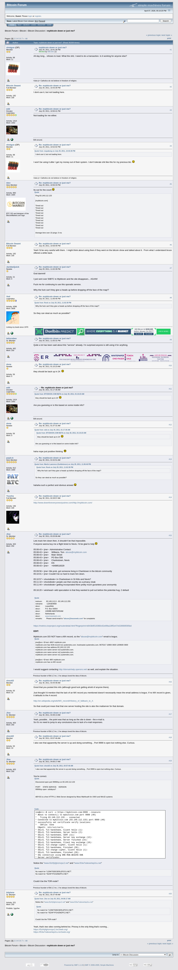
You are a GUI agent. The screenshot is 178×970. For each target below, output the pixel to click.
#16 (170, 682)
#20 (170, 894)
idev (8, 183)
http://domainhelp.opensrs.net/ (73, 669)
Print (169, 38)
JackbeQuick (12, 267)
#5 (171, 184)
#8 (171, 298)
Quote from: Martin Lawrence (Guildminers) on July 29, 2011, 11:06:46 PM (63, 464)
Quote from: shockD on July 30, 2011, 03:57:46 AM (54, 766)
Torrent (42, 21)
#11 (170, 389)
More (49, 25)
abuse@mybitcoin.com (76, 552)
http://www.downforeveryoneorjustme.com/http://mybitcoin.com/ (63, 502)
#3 (171, 110)
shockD (10, 680)
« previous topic (153, 35)
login (30, 16)
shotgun (10, 47)
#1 (171, 50)
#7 (171, 268)
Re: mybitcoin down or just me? (55, 85)
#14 (170, 497)
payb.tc (10, 458)
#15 (170, 535)
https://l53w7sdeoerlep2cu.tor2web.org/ (52, 932)
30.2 (36, 21)
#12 (170, 425)
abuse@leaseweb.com (73, 618)
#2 (171, 87)
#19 (170, 761)
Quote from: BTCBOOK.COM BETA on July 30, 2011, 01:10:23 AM (59, 394)
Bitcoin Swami (13, 85)
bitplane (10, 892)
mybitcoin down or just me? (61, 31)
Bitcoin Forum (11, 31)
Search (26, 25)
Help (19, 25)
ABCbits (51, 52)
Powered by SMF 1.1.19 (73, 965)
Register (41, 25)
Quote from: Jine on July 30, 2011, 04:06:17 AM (52, 899)
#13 (170, 459)
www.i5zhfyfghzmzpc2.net (56, 863)
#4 (171, 146)
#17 (170, 714)
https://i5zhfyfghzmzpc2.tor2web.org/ (51, 929)
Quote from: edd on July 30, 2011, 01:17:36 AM (52, 430)
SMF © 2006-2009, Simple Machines (99, 965)
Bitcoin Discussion (36, 31)
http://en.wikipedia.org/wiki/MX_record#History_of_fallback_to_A (63, 701)
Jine (8, 534)
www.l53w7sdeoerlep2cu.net (87, 863)
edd (8, 109)
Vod (8, 296)
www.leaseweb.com (53, 616)
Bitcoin (23, 31)
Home (12, 25)
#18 (170, 737)
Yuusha (10, 496)
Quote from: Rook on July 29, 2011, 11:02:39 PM (53, 303)
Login (33, 25)
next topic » (166, 35)
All (26, 38)
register (38, 16)
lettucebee (11, 338)
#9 (171, 340)
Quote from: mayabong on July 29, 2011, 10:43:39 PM (55, 151)
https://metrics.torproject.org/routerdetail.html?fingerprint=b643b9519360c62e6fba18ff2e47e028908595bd (83, 626)
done (8, 364)
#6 (171, 245)
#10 (170, 366)
